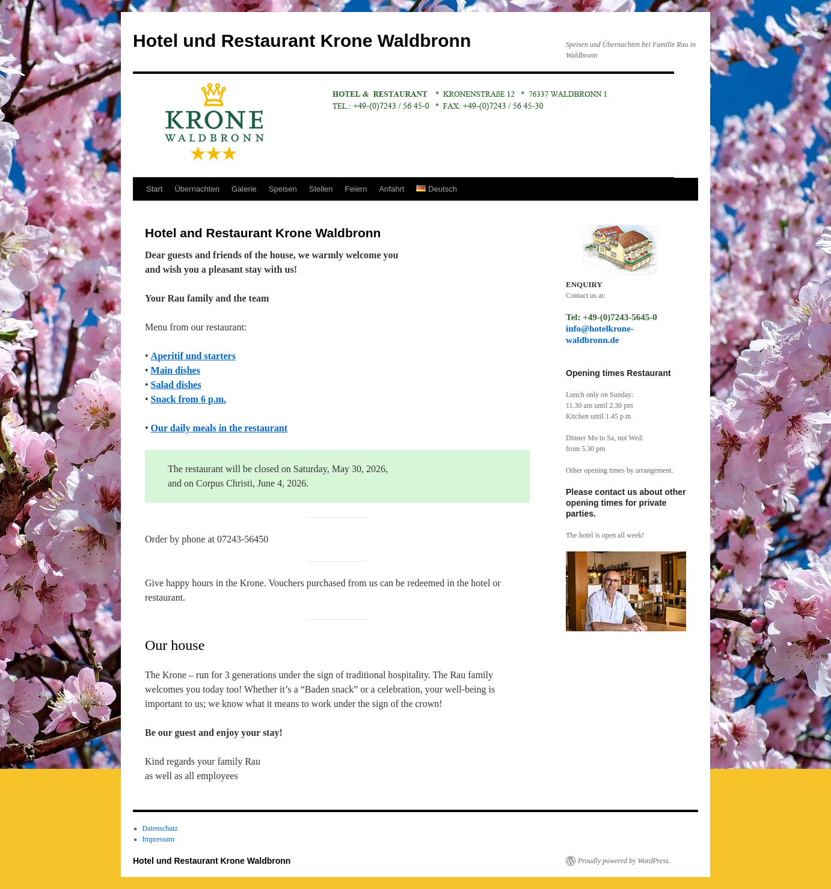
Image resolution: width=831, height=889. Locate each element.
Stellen (321, 188)
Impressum (158, 839)
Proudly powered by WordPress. (624, 861)
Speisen (283, 188)
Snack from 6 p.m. (189, 399)
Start (154, 188)
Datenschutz (160, 828)
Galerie (244, 188)
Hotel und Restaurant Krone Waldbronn (302, 40)
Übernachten (196, 188)
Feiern (356, 188)
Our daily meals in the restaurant (219, 428)
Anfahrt (391, 188)
